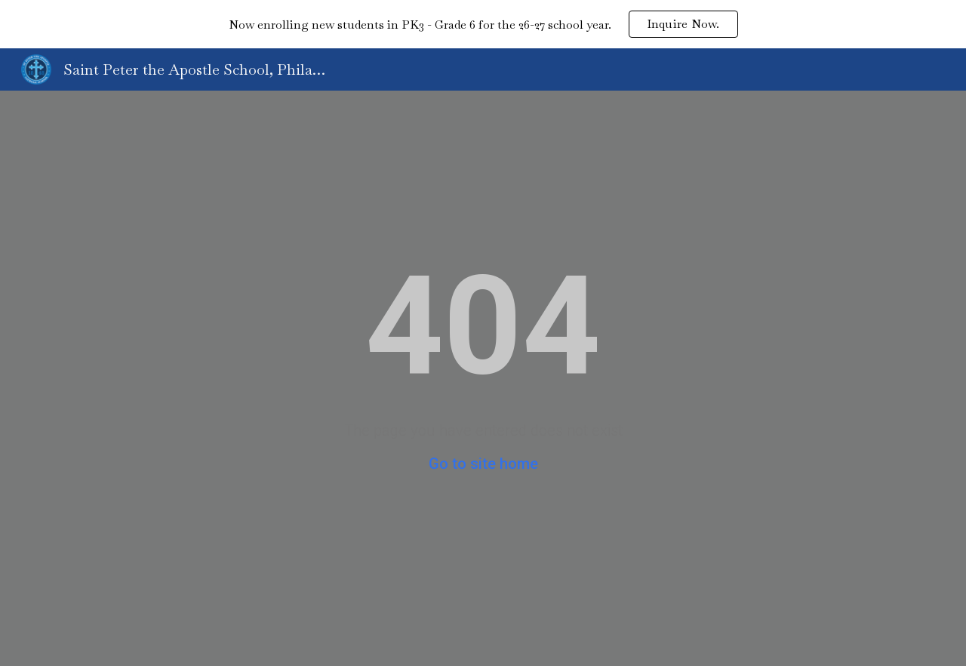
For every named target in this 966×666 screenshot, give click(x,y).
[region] (483, 24)
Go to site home (483, 464)
